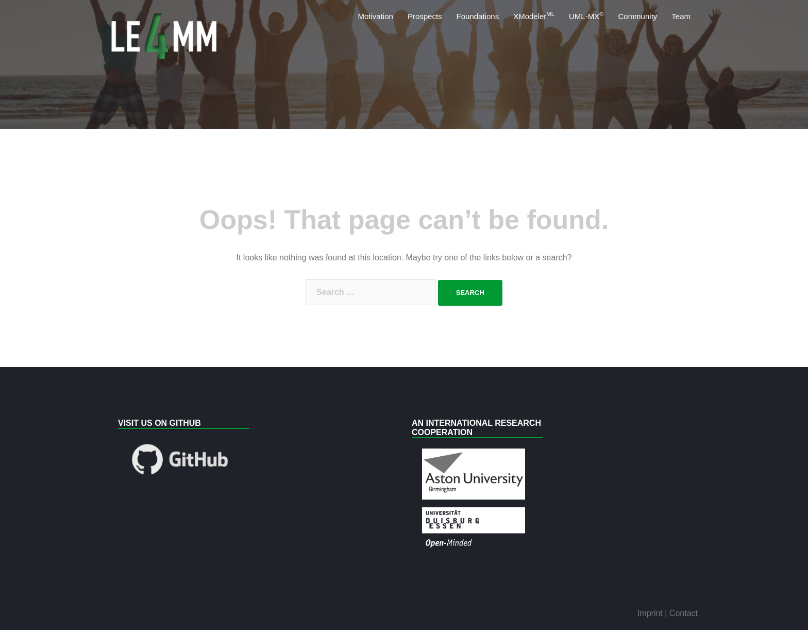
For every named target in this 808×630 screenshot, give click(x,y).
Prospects (425, 16)
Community (637, 16)
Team (681, 16)
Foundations (478, 16)
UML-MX (586, 16)
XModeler (533, 16)
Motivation (375, 16)
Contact (683, 613)
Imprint (651, 613)
